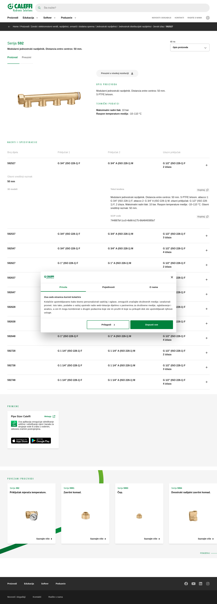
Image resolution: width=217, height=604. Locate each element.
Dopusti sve (151, 324)
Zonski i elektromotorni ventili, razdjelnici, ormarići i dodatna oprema (62, 26)
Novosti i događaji (161, 18)
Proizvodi (12, 17)
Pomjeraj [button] (205, 553)
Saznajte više (43, 539)
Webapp (49, 416)
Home (15, 26)
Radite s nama (195, 18)
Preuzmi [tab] (26, 57)
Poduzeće (61, 583)
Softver (44, 583)
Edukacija (29, 583)
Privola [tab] (63, 287)
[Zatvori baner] (172, 277)
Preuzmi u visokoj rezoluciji (115, 73)
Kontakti (179, 18)
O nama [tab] (153, 287)
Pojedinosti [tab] (108, 287)
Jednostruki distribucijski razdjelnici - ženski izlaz (141, 26)
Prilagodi (108, 324)
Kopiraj (200, 190)
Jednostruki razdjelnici (106, 26)
